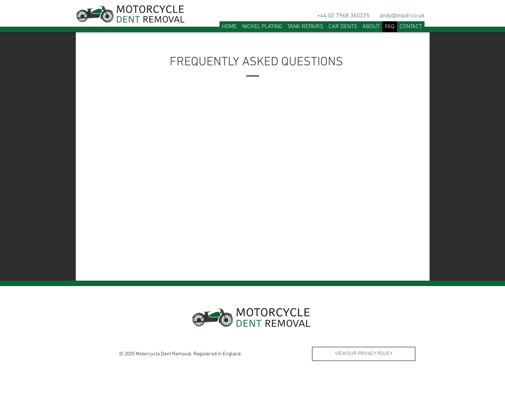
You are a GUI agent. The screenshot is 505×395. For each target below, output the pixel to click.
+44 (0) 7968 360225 (343, 15)
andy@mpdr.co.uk (402, 15)
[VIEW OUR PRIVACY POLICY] (363, 354)
